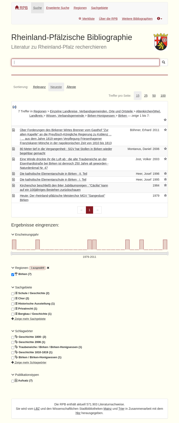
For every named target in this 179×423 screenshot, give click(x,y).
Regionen (80, 8)
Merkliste (87, 18)
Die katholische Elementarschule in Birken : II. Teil (53, 173)
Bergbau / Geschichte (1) (31, 314)
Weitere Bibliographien (137, 18)
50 (154, 95)
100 (163, 95)
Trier (121, 408)
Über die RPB (108, 18)
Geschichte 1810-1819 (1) (32, 352)
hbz (78, 413)
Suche (37, 8)
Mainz (108, 408)
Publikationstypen (25, 374)
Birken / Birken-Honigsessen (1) (36, 357)
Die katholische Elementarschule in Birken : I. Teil (53, 179)
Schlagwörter (22, 331)
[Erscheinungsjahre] (89, 257)
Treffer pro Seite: (120, 95)
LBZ (37, 408)
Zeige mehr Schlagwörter (29, 362)
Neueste (56, 87)
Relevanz (39, 87)
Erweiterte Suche (57, 8)
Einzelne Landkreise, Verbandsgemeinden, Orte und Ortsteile (92, 111)
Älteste (71, 87)
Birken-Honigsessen (101, 115)
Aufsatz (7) (22, 381)
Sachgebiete (99, 8)
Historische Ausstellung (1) (33, 304)
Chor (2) (20, 298)
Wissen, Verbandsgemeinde (65, 115)
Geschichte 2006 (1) (28, 342)
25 (146, 95)
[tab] (20, 87)
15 (137, 95)
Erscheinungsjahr (25, 234)
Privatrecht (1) (24, 309)
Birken (123, 115)
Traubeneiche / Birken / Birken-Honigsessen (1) (46, 347)
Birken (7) (21, 274)
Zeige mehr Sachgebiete (28, 318)
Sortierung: (20, 87)
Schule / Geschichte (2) (30, 293)
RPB (21, 7)
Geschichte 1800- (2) (28, 337)
